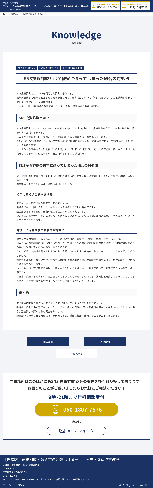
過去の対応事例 (82, 6)
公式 (34, 6)
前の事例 (48, 341)
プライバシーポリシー (15, 485)
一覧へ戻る (77, 353)
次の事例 (105, 341)
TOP (5, 14)
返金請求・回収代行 (53, 6)
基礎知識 (14, 14)
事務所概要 (68, 6)
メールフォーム (80, 430)
